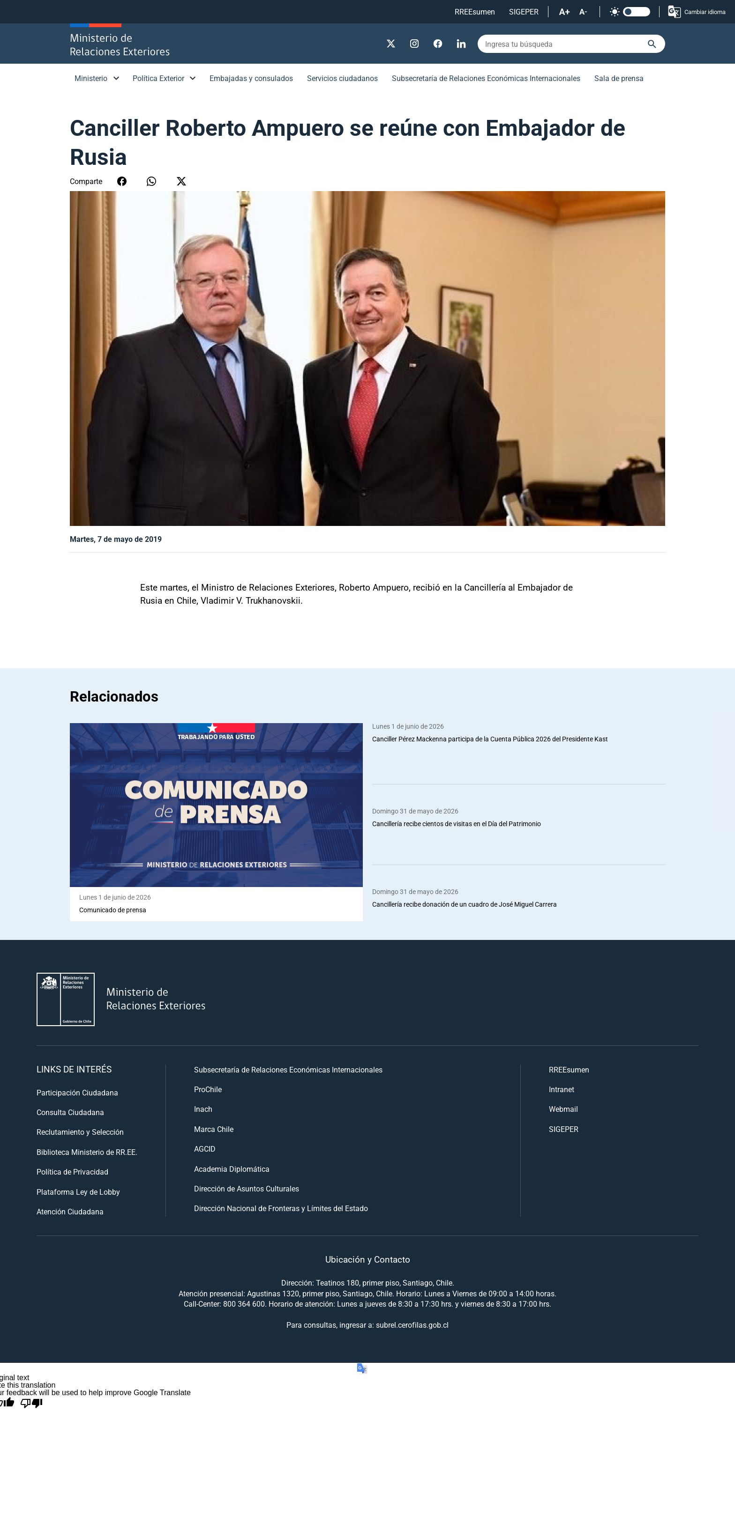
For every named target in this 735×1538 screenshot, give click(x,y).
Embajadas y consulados (251, 78)
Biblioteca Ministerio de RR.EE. (87, 1152)
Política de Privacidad (72, 1172)
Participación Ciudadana (77, 1092)
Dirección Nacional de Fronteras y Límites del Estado (281, 1208)
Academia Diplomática (232, 1169)
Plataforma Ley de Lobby (78, 1192)
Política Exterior (158, 78)
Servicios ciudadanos (342, 78)
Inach (203, 1109)
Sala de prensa (619, 78)
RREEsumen (475, 11)
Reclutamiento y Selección (80, 1132)
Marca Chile (213, 1129)
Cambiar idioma (696, 11)
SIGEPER (524, 11)
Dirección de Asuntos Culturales (246, 1188)
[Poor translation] (31, 1404)
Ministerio (91, 78)
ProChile (208, 1089)
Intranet (561, 1089)
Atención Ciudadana (70, 1211)
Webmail (563, 1109)
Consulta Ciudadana (70, 1112)
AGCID (205, 1149)
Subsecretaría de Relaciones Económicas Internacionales (486, 78)
